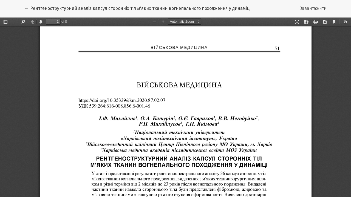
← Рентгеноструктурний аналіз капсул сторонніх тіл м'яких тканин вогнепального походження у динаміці (138, 8)
